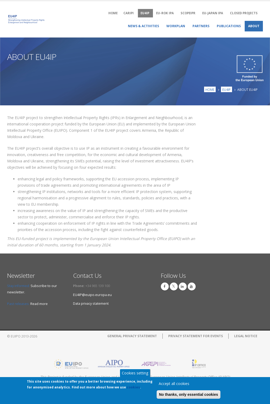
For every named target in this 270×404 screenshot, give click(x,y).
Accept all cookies (174, 383)
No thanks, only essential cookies (188, 395)
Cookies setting (135, 373)
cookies (133, 387)
